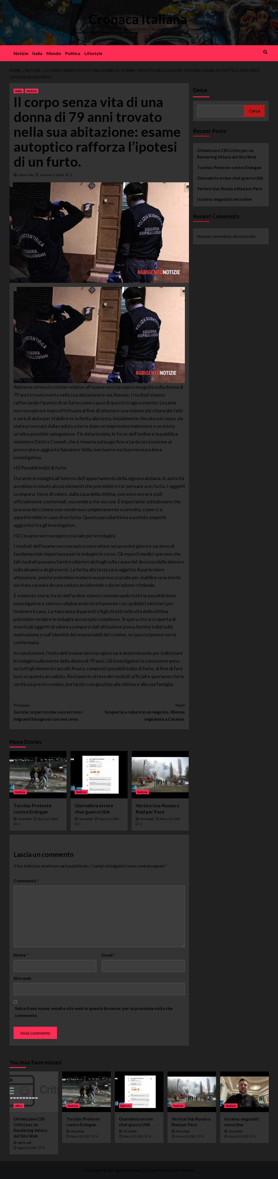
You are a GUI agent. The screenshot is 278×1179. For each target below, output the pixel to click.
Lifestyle (93, 53)
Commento (26, 880)
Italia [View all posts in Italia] (18, 91)
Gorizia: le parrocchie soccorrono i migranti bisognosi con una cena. (56, 711)
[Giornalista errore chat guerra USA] (99, 774)
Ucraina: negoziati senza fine (224, 199)
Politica (72, 53)
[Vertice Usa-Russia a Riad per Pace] (160, 774)
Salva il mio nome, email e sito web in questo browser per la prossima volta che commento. (94, 1012)
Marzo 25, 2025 (47, 819)
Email (108, 954)
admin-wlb (25, 175)
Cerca (200, 90)
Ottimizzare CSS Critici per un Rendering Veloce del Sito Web (226, 153)
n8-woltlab (24, 819)
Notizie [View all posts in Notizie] (32, 91)
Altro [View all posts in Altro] (19, 1105)
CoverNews (157, 1169)
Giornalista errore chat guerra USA (230, 178)
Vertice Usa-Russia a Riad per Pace (229, 188)
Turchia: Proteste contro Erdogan (229, 167)
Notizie (21, 53)
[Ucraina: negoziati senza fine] (244, 1091)
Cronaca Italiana (137, 19)
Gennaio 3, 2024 (52, 175)
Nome (21, 954)
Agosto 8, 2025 (27, 1147)
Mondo (53, 53)
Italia (37, 53)
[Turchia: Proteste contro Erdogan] (38, 774)
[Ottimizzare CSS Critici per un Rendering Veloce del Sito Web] (34, 1091)
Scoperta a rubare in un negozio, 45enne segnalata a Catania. (142, 711)
